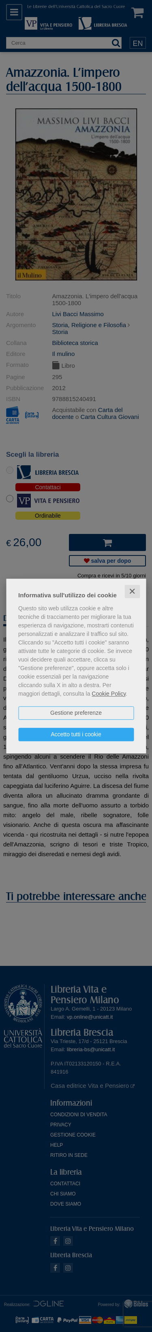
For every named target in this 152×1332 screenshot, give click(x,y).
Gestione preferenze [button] (76, 712)
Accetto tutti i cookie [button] (76, 734)
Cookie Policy (109, 693)
